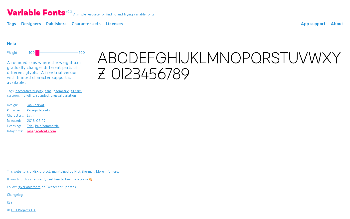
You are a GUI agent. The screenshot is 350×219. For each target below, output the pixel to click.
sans (48, 91)
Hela (11, 43)
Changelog (15, 194)
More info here (107, 171)
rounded (42, 95)
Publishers (56, 23)
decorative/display (29, 91)
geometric (61, 91)
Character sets (86, 23)
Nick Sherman (84, 171)
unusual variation (63, 95)
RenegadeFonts (38, 110)
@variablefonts (29, 187)
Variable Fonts (39, 12)
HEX (35, 171)
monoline (27, 95)
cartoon (13, 95)
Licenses (114, 23)
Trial (30, 126)
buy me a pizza (76, 179)
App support (313, 23)
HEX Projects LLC (23, 210)
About (337, 23)
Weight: (12, 52)
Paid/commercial (47, 126)
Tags (11, 23)
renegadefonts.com (41, 131)
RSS (9, 202)
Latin (30, 115)
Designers (31, 23)
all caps (76, 91)
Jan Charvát (35, 105)
